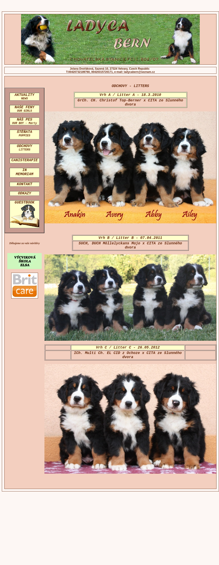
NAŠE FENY (24, 109)
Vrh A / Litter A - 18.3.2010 (130, 95)
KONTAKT (24, 184)
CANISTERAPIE (24, 160)
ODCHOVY (24, 147)
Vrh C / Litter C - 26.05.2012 (128, 348)
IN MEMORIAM (24, 172)
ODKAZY (24, 193)
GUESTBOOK (24, 203)
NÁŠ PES (24, 121)
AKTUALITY (24, 96)
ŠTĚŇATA (24, 133)
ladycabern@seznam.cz (139, 72)
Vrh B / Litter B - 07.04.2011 (130, 238)
